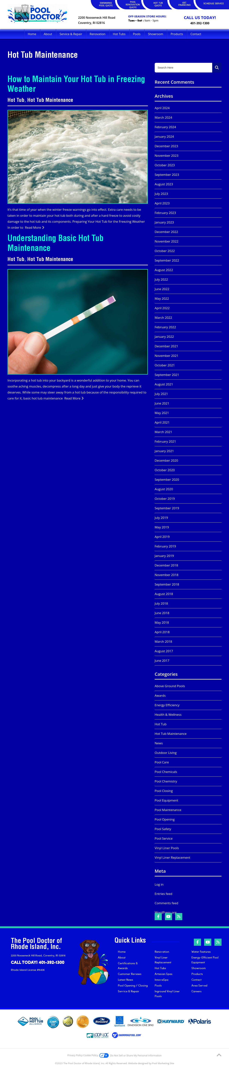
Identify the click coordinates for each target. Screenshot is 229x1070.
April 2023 (162, 203)
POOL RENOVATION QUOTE (133, 4)
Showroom (198, 968)
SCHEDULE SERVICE (213, 3)
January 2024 (164, 136)
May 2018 (162, 622)
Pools (158, 985)
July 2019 (161, 517)
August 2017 (164, 651)
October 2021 (165, 365)
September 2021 (167, 375)
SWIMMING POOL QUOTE (106, 4)
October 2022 (165, 251)
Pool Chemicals (166, 772)
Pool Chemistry (166, 781)
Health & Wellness (168, 714)
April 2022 (162, 308)
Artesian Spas (163, 974)
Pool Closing (164, 791)
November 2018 (166, 575)
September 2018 (167, 584)
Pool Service (164, 838)
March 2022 (163, 317)
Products (197, 974)
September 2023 (167, 174)
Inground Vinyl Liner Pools (167, 993)
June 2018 (162, 613)
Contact (196, 979)
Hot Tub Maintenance (50, 100)
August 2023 (164, 184)
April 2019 (162, 537)
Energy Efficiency (167, 705)
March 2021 (163, 432)
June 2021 (162, 403)
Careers (196, 991)
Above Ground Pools (170, 686)
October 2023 (165, 165)
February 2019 (165, 546)
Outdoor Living (166, 753)
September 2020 (167, 479)
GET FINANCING (184, 4)
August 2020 (164, 489)
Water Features (201, 951)
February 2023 (165, 213)
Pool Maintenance (168, 810)
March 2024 (163, 117)
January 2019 (164, 556)
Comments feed (166, 903)
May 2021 (162, 413)
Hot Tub (15, 100)
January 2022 (164, 336)
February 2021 (165, 441)
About (122, 957)
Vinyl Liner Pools (167, 848)
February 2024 (165, 127)
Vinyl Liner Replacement (172, 857)
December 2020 (166, 460)
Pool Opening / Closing (133, 985)
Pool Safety (163, 829)
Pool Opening (165, 819)
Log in (159, 884)
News (159, 743)
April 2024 (162, 108)
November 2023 (166, 155)
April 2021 (162, 422)
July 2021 (161, 394)
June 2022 (162, 289)
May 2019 (162, 527)
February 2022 (165, 327)
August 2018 (164, 594)
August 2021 (164, 384)
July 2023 (161, 194)
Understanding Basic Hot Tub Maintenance (55, 244)
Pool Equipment (166, 800)
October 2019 (165, 498)
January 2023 (164, 222)
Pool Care (162, 762)
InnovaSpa (161, 979)
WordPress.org (166, 912)
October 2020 (165, 470)
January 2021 (164, 451)
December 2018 (166, 565)
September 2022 (167, 260)
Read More (34, 227)
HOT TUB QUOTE (158, 4)
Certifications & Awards (128, 965)
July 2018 (161, 603)
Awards (160, 695)
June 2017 (162, 660)
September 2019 (167, 508)
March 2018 (163, 641)
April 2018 (162, 632)
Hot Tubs (160, 968)
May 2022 (162, 298)
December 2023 (166, 146)
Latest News (125, 979)
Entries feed (163, 894)
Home (122, 951)
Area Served (199, 985)
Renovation (162, 951)
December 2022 (166, 232)
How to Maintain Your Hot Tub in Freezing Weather (76, 85)
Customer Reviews (129, 974)
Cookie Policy (90, 1055)
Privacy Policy (75, 1055)
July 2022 (161, 279)
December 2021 (166, 346)
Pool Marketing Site (163, 1063)
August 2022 (164, 270)
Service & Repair (128, 991)
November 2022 (166, 241)
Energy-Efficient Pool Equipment (205, 959)
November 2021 (166, 355)
